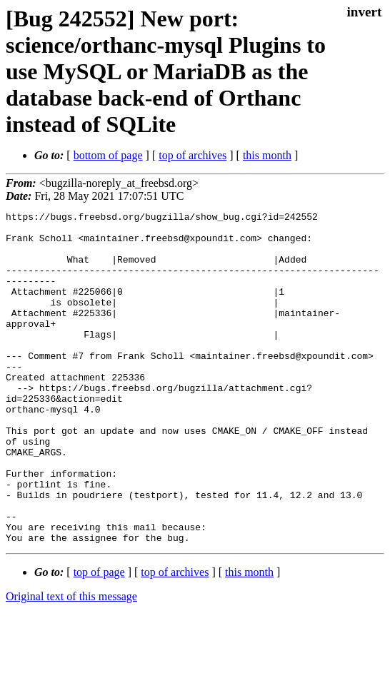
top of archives (192, 155)
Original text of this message (71, 663)
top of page (99, 638)
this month (267, 155)
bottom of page (108, 155)
